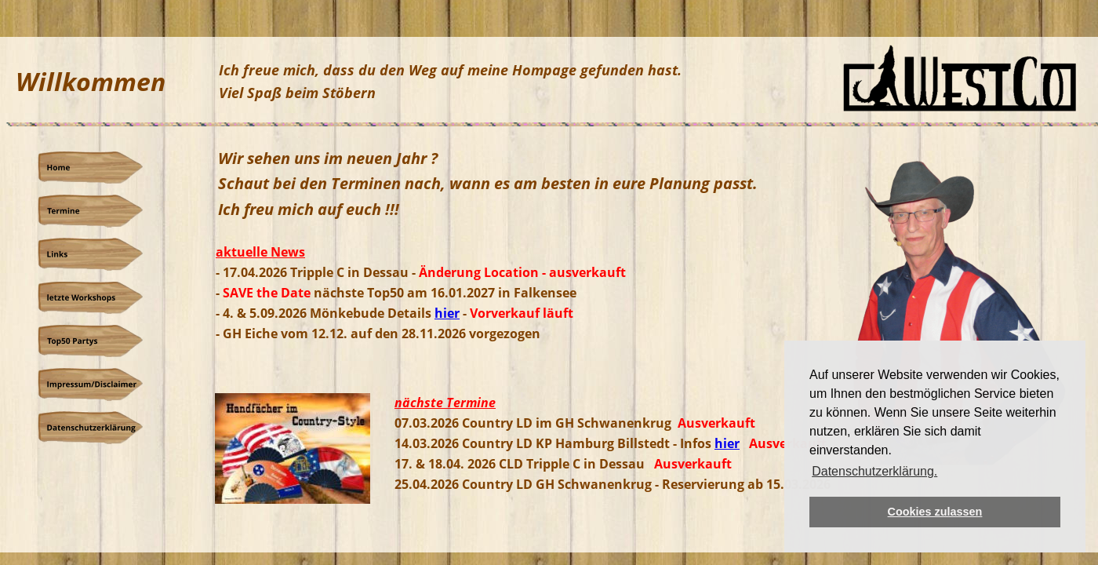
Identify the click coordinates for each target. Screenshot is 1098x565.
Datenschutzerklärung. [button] (874, 471)
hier (727, 443)
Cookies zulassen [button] (935, 511)
